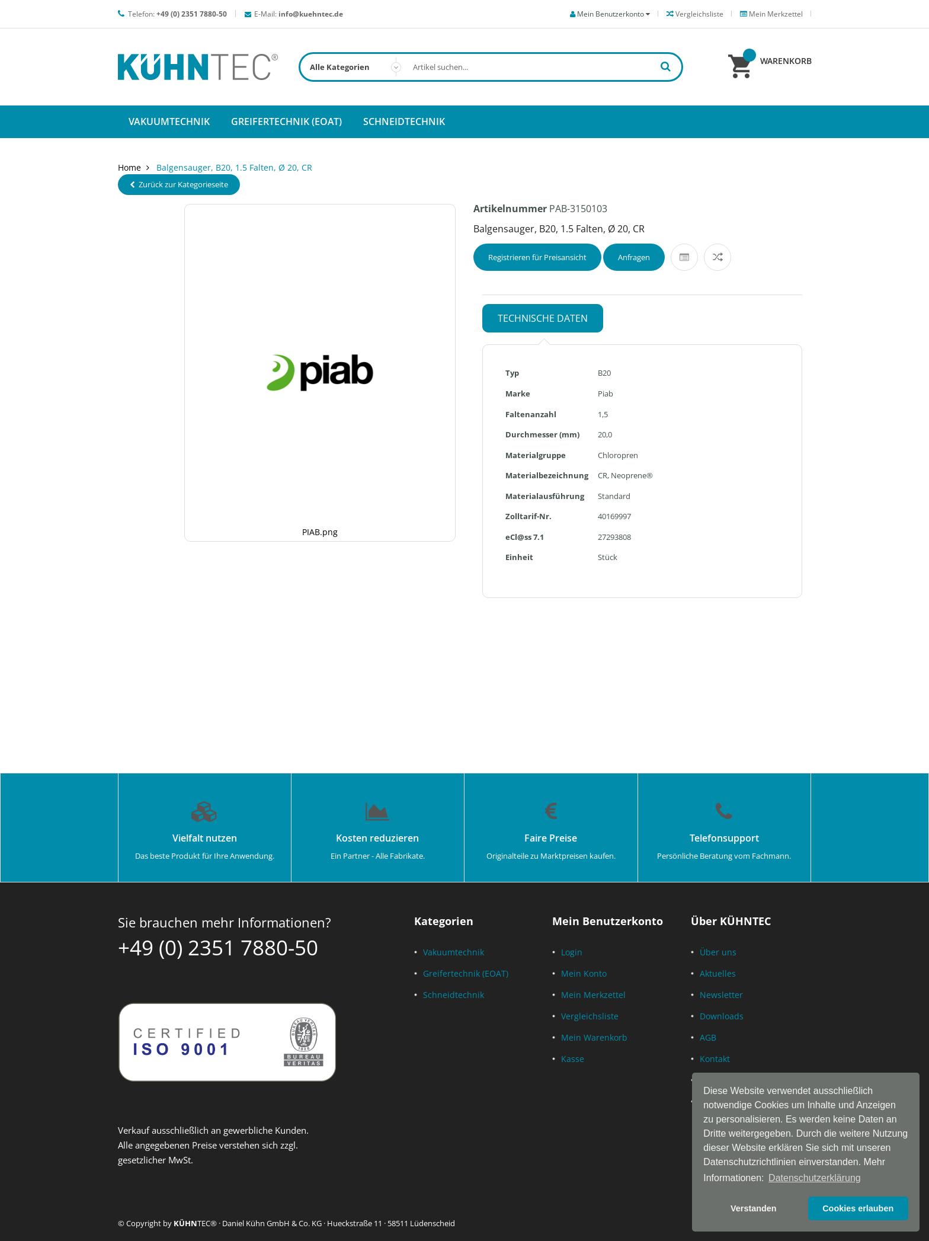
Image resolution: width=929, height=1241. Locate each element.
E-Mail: (298, 14)
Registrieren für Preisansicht (537, 257)
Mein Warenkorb (594, 1037)
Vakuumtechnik (453, 952)
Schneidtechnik (453, 994)
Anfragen (634, 257)
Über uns (718, 952)
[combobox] (490, 67)
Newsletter (721, 994)
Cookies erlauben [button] (857, 1208)
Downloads (722, 1016)
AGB (708, 1037)
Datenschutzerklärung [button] (814, 1178)
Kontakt (715, 1058)
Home (129, 167)
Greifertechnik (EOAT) (465, 973)
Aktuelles (718, 973)
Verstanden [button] (754, 1208)
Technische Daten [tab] (543, 318)
